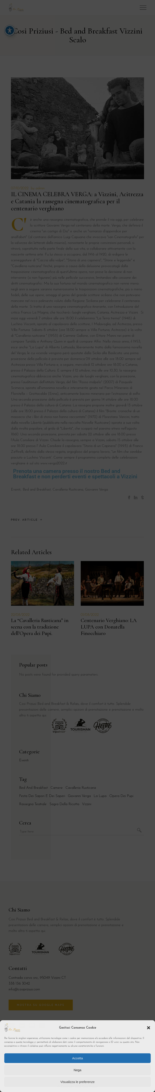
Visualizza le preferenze (78, 1082)
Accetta (77, 1058)
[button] (148, 1028)
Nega (77, 1070)
